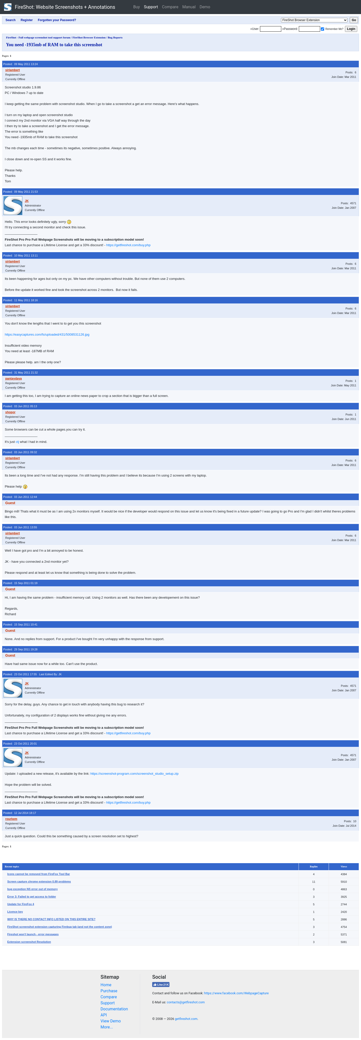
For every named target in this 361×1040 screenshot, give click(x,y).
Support (151, 7)
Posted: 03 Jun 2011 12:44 (20, 496)
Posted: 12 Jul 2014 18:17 (19, 812)
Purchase (109, 991)
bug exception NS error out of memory (32, 889)
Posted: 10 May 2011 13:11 (20, 255)
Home (106, 984)
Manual (189, 7)
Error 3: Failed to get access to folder (31, 896)
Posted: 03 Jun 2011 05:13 (20, 406)
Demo (205, 7)
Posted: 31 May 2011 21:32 (20, 372)
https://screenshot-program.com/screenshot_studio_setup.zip (134, 773)
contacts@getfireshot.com (186, 1002)
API (104, 1015)
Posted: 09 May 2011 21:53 (20, 191)
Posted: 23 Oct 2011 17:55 (20, 674)
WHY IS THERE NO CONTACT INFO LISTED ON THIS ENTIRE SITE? (51, 919)
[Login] (270, 29)
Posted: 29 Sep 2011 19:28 (20, 649)
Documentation (114, 1009)
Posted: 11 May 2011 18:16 (20, 300)
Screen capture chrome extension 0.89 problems (39, 881)
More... (107, 1027)
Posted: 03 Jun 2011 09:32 (20, 452)
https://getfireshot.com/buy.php (128, 245)
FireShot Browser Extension (89, 37)
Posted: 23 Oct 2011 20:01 (20, 743)
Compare (170, 7)
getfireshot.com (186, 1019)
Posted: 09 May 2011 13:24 (20, 64)
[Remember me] (322, 29)
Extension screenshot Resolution (29, 941)
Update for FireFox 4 (20, 904)
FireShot (59, 7)
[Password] (309, 29)
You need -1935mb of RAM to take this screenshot (54, 44)
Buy (136, 7)
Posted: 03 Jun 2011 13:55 (20, 527)
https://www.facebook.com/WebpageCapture (236, 993)
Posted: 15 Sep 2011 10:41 (20, 624)
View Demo (111, 1021)
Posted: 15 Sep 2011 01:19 (20, 583)
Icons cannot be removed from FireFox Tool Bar (38, 873)
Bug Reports (115, 37)
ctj (17, 442)
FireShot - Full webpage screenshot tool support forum (38, 37)
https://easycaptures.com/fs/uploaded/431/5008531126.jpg (47, 334)
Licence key (15, 911)
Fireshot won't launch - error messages (33, 934)
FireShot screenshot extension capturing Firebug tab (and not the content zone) (59, 926)
